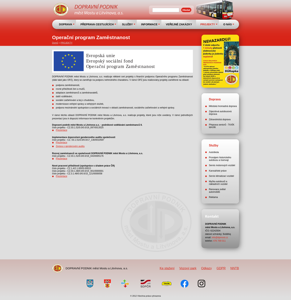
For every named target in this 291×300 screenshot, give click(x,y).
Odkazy (206, 268)
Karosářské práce (218, 170)
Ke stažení (167, 268)
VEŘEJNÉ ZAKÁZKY (179, 24)
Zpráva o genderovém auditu (70, 146)
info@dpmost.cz (220, 237)
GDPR (221, 268)
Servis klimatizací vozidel (221, 176)
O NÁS (227, 24)
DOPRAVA (65, 24)
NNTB (234, 268)
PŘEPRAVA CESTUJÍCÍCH (97, 24)
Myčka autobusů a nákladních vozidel (218, 182)
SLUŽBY (127, 24)
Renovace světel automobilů (217, 190)
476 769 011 (219, 241)
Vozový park (187, 268)
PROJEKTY (207, 24)
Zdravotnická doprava (220, 119)
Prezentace (61, 130)
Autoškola (214, 152)
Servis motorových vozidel (222, 165)
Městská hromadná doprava (223, 106)
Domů (55, 43)
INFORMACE (149, 24)
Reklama (213, 197)
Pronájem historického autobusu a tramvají (220, 158)
